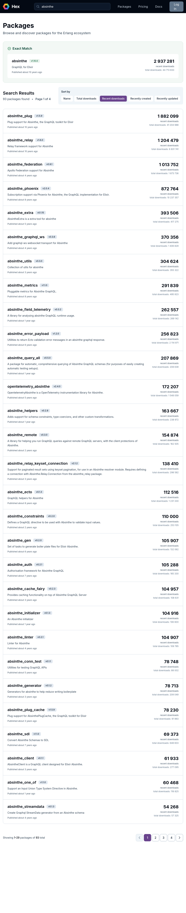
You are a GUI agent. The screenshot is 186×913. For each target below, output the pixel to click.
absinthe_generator (24, 685)
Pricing (143, 6)
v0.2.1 (39, 564)
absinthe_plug (19, 116)
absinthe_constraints (25, 516)
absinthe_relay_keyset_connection (37, 463)
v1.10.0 (34, 60)
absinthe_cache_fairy (26, 589)
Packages (124, 6)
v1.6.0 (40, 140)
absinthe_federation (24, 164)
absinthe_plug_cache (26, 710)
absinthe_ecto (19, 492)
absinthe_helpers (22, 410)
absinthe (19, 61)
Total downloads (86, 98)
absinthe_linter (20, 637)
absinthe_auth (19, 564)
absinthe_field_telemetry (29, 309)
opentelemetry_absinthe (28, 386)
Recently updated (167, 98)
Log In (176, 7)
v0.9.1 (49, 164)
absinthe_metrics (22, 285)
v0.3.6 (52, 236)
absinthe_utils (19, 261)
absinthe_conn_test (24, 661)
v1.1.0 (44, 285)
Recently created (140, 98)
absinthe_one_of (21, 782)
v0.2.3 (52, 588)
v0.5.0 (47, 357)
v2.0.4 (46, 188)
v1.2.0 (56, 333)
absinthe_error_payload (28, 334)
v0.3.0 (39, 261)
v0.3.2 (58, 309)
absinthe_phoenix (23, 188)
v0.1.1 (48, 661)
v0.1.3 (39, 492)
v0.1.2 (49, 685)
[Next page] (179, 837)
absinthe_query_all (23, 358)
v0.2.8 (45, 410)
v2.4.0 (57, 386)
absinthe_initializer (23, 613)
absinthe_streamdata (25, 806)
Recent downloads (113, 98)
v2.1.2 (75, 463)
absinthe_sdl (18, 734)
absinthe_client (20, 758)
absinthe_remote (22, 435)
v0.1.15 (40, 212)
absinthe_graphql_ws (26, 237)
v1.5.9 (39, 115)
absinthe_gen (19, 540)
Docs (158, 6)
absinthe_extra (20, 213)
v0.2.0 (51, 516)
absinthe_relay (20, 140)
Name (66, 98)
